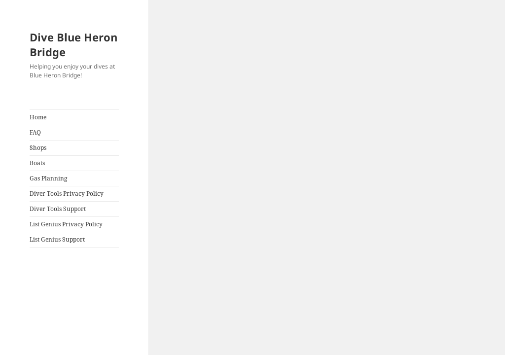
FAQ (35, 132)
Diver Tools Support (58, 209)
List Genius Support (57, 239)
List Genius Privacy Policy (66, 224)
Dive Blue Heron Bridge (73, 44)
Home (38, 117)
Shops (38, 147)
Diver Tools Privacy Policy (67, 193)
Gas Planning (48, 178)
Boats (37, 163)
